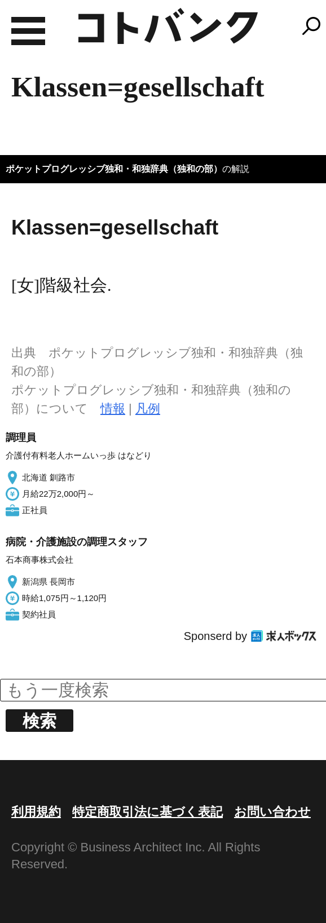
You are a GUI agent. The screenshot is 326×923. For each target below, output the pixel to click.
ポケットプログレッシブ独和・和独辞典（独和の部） (114, 169)
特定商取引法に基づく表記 (147, 812)
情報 (112, 408)
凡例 (147, 408)
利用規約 (36, 812)
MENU (28, 31)
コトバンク (168, 26)
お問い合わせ (272, 812)
